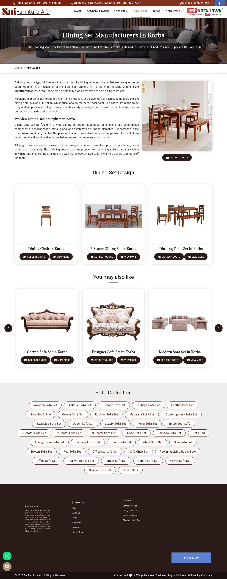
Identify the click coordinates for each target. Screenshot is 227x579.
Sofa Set (121, 11)
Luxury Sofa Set (115, 423)
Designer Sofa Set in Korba (113, 352)
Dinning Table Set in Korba (181, 249)
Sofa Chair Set (138, 451)
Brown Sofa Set (41, 451)
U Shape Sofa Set (148, 405)
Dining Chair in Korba (46, 249)
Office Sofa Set (47, 460)
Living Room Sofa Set (49, 442)
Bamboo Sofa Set (169, 433)
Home (77, 11)
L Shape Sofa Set (114, 405)
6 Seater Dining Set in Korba (113, 249)
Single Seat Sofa (179, 423)
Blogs (156, 11)
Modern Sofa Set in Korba (180, 352)
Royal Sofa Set (147, 423)
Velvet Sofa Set (180, 460)
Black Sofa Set (121, 442)
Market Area (83, 524)
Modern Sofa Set (134, 513)
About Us (82, 515)
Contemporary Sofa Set (181, 414)
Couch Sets (130, 470)
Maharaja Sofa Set (141, 414)
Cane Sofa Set (136, 433)
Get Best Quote (179, 158)
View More (63, 258)
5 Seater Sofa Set (34, 433)
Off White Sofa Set (105, 451)
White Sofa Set (152, 442)
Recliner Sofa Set (106, 414)
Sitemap (82, 522)
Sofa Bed (199, 433)
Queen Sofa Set (83, 423)
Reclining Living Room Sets (178, 451)
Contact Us (173, 11)
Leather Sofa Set (182, 405)
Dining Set (140, 11)
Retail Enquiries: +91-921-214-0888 (36, 3)
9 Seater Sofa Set (104, 433)
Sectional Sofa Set (88, 442)
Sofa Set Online (40, 414)
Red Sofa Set (72, 451)
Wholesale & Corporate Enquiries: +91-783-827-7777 (105, 3)
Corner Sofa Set (73, 414)
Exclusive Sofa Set (49, 423)
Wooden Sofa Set (45, 405)
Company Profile (98, 11)
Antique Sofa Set (79, 405)
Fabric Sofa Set (148, 460)
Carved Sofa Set (134, 508)
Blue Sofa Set (183, 442)
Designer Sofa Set (135, 510)
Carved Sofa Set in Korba (47, 352)
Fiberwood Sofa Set (135, 515)
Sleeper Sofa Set (100, 470)
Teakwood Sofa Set (81, 460)
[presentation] (8, 328)
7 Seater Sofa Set (69, 433)
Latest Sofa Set (116, 460)
